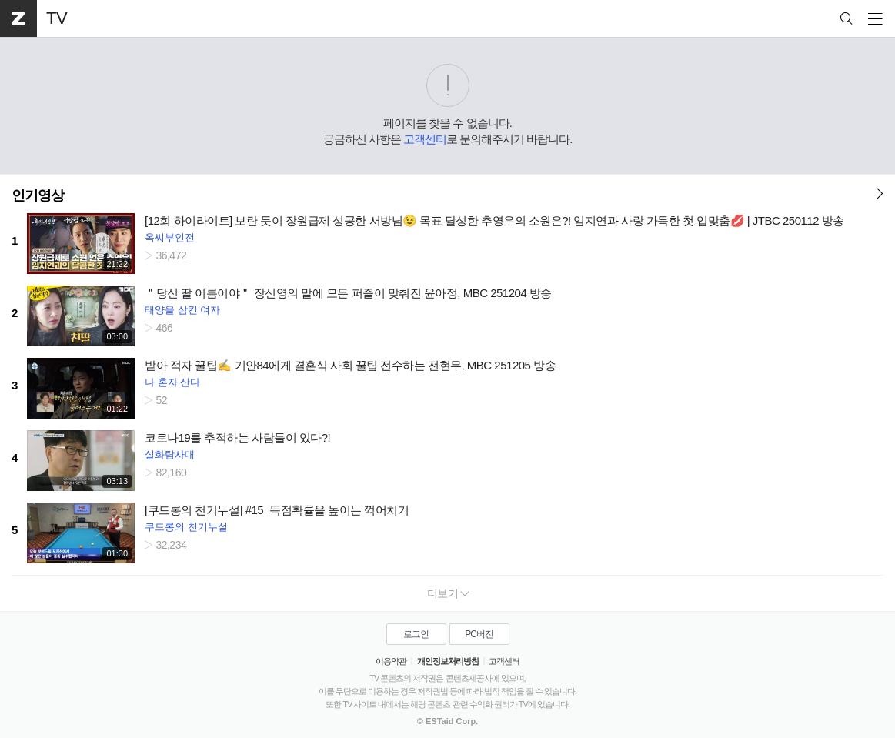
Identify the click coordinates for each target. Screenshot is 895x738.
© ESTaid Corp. (447, 721)
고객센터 (424, 138)
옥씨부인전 (170, 237)
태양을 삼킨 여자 (182, 310)
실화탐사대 (170, 454)
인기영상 (38, 195)
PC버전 (479, 634)
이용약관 (391, 661)
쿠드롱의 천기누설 (186, 527)
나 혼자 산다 (172, 382)
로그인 (416, 634)
